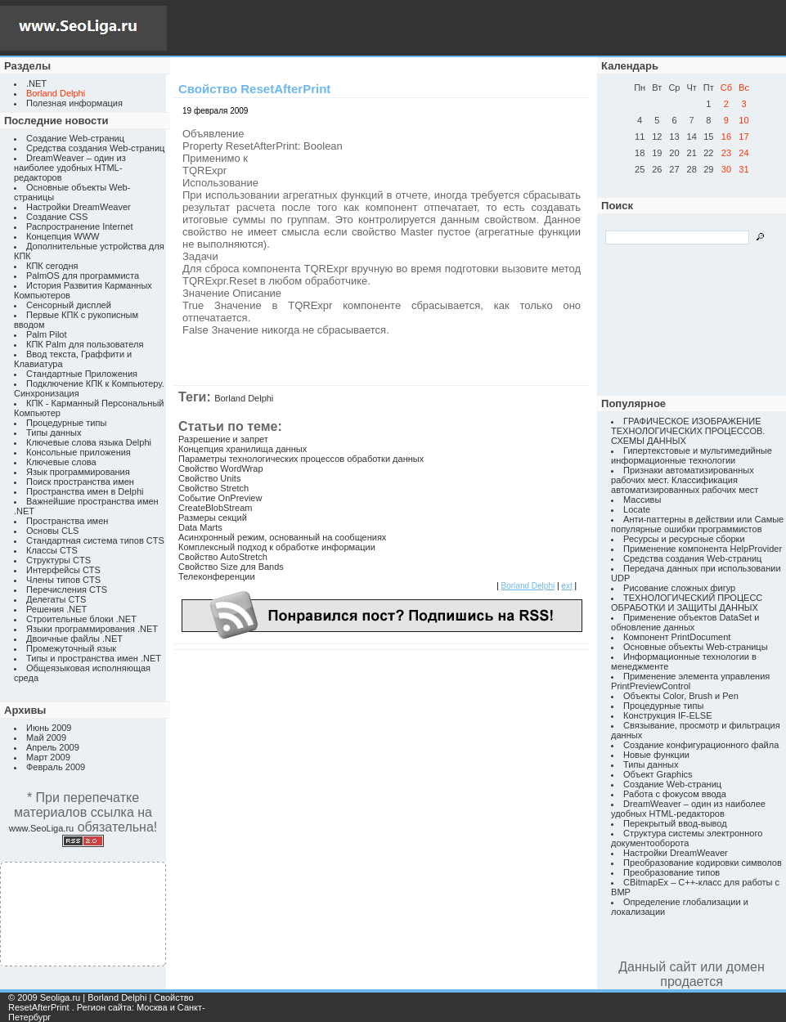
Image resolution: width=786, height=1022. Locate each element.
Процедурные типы (66, 423)
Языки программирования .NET (92, 629)
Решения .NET (56, 609)
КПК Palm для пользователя (84, 344)
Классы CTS (52, 550)
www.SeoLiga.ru (41, 828)
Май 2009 (46, 737)
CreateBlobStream (215, 508)
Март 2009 (48, 757)
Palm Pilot (46, 334)
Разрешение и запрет (223, 439)
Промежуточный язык (71, 648)
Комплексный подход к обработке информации (276, 547)
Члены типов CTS (63, 580)
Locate (636, 509)
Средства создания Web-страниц (95, 148)
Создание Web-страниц (75, 138)
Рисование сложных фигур (679, 588)
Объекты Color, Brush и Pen (681, 696)
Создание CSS (57, 217)
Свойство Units (209, 478)
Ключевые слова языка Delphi (88, 442)
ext (566, 585)
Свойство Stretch (213, 488)
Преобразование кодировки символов (702, 862)
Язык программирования (78, 472)
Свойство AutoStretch (222, 557)
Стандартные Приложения (81, 374)
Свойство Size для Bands (231, 567)
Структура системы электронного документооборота (686, 838)
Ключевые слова (61, 462)
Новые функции (656, 755)
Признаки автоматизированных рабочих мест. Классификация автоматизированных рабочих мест (684, 480)
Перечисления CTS (66, 589)
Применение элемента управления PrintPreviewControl (690, 681)
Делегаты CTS (56, 599)
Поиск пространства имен (80, 481)
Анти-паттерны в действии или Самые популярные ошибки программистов (697, 524)
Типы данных (53, 432)
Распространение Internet (79, 226)
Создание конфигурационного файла (701, 745)
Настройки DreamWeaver (78, 207)
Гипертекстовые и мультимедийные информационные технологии (691, 455)
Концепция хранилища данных (242, 449)
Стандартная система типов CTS (95, 540)
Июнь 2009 (49, 728)
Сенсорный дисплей (68, 305)
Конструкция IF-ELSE (667, 715)
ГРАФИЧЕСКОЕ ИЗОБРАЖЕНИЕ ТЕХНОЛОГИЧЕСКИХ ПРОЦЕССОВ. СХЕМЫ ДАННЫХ (688, 431)
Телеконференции (216, 576)
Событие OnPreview (220, 498)
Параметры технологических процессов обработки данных (301, 459)
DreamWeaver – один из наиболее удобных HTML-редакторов (70, 167)
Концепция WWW (62, 236)
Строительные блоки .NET (81, 619)
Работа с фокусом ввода (674, 794)
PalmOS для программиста (82, 275)
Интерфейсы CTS (63, 570)
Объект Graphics (658, 774)
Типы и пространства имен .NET (93, 658)
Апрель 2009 (52, 747)
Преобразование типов (671, 872)
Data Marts (200, 527)
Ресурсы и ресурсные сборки (684, 539)
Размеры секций (212, 517)
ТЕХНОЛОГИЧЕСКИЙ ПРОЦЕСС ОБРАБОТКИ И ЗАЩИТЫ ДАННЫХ (686, 602)
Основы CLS (52, 531)
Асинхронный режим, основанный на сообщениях (282, 537)
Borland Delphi (243, 398)
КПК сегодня (52, 266)
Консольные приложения (78, 452)
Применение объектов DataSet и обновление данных (685, 622)
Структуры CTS (58, 560)
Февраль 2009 (55, 767)
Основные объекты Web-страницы (695, 647)
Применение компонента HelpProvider (702, 549)
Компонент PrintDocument (676, 637)
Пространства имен (67, 521)
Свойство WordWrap (220, 468)
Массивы (642, 499)
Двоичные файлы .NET (74, 638)
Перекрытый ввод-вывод (675, 823)
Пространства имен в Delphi (84, 491)
